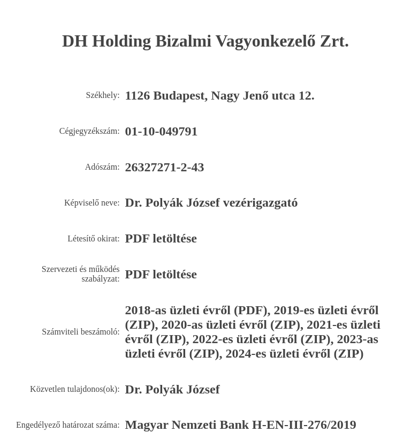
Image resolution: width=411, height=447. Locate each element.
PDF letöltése (161, 238)
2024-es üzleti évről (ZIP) (295, 353)
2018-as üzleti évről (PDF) (196, 310)
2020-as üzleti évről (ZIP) (231, 324)
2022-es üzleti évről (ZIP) (262, 339)
